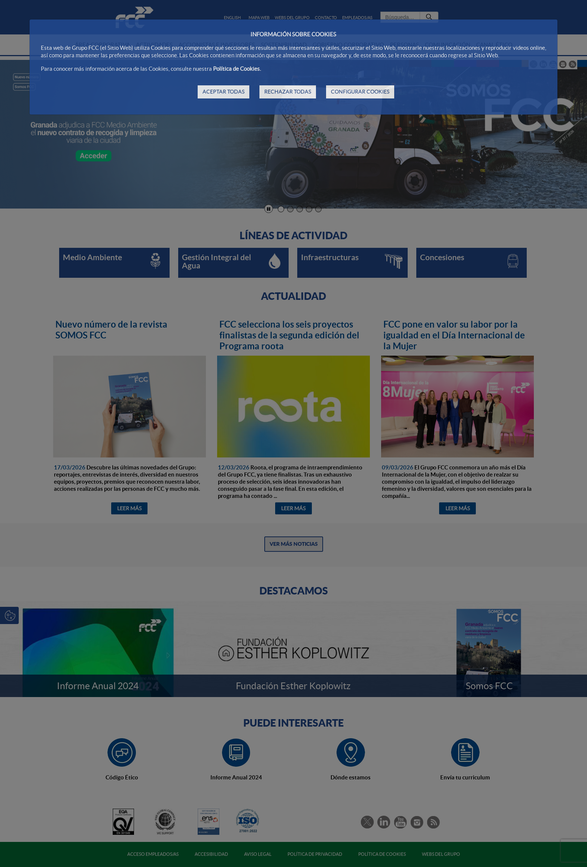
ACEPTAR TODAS (223, 92)
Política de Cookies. (237, 69)
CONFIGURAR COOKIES (360, 92)
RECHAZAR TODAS (287, 92)
